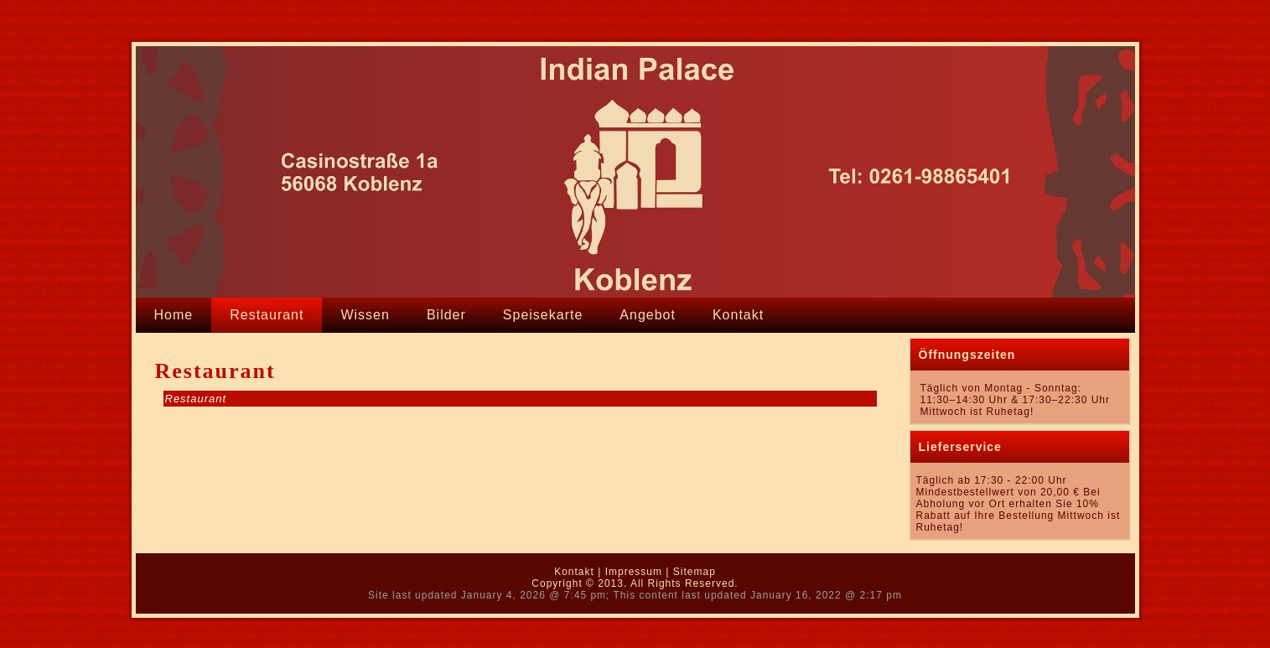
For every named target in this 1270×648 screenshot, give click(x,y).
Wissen (364, 315)
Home (174, 315)
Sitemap (694, 572)
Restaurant (266, 315)
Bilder (446, 315)
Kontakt (738, 315)
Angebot (647, 315)
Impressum (633, 572)
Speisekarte (543, 315)
